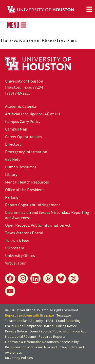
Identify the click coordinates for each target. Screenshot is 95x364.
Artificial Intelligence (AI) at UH (32, 113)
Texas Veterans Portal (24, 232)
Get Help (13, 159)
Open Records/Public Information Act (38, 225)
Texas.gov (64, 315)
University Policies (19, 357)
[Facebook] (10, 278)
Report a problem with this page (29, 315)
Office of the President (24, 189)
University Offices (20, 255)
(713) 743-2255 (17, 93)
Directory (13, 144)
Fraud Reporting (68, 320)
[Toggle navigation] (89, 9)
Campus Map (16, 129)
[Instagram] (23, 278)
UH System (14, 247)
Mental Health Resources (27, 182)
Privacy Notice (16, 331)
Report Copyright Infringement (32, 204)
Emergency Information (26, 151)
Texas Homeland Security (24, 320)
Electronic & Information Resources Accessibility (42, 342)
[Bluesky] (61, 278)
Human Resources (20, 166)
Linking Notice (66, 326)
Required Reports (52, 336)
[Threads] (48, 278)
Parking (11, 197)
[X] (73, 278)
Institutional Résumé (20, 336)
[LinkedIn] (35, 278)
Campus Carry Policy (22, 121)
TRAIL (50, 320)
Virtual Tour (15, 263)
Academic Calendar (21, 106)
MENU (16, 25)
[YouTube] (10, 291)
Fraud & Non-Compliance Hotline (29, 326)
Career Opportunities (23, 136)
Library (11, 174)
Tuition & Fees (17, 240)
